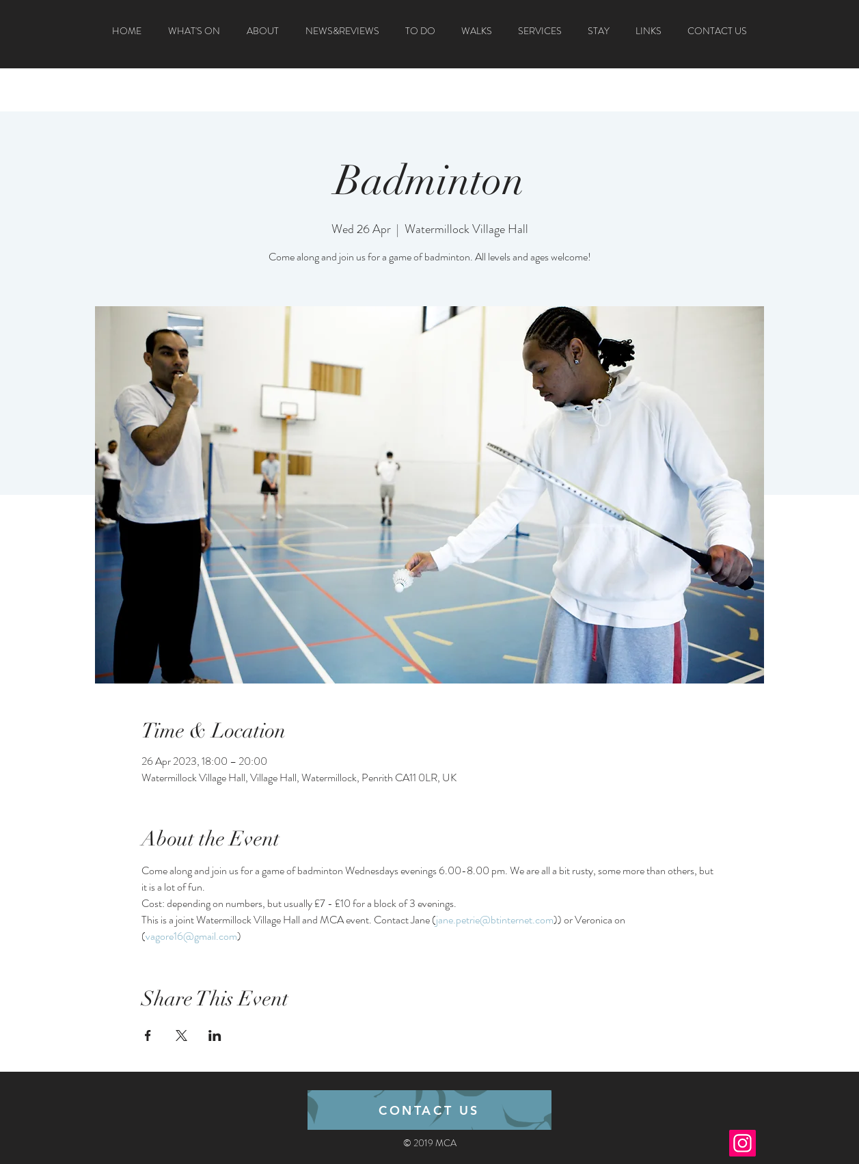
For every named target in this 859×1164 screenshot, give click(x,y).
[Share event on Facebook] (147, 1035)
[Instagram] (742, 1143)
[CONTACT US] (429, 1110)
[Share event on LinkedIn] (214, 1035)
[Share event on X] (181, 1035)
